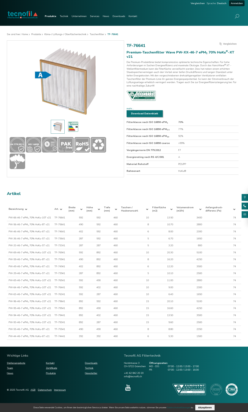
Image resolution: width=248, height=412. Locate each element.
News (106, 16)
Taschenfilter (97, 34)
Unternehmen (79, 16)
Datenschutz (45, 390)
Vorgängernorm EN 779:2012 (144, 150)
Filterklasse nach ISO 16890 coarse (148, 143)
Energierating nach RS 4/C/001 (145, 157)
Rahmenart (133, 171)
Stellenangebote (16, 363)
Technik (64, 16)
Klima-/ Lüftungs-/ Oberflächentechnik (65, 34)
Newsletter (91, 373)
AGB (32, 390)
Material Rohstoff (137, 164)
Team (10, 368)
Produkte (50, 16)
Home (25, 34)
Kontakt (133, 16)
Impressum (60, 390)
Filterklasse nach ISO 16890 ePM (147, 122)
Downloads (119, 16)
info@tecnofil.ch (133, 376)
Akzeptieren (205, 407)
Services (94, 16)
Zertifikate (51, 368)
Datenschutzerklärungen (178, 407)
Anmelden (237, 3)
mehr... (130, 108)
